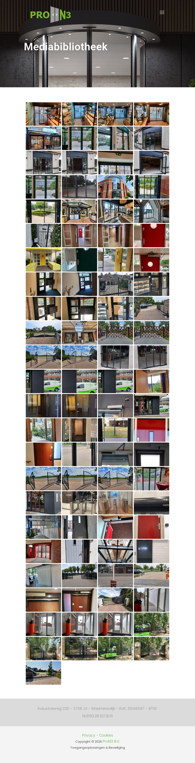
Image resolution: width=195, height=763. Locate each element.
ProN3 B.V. (111, 741)
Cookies (106, 735)
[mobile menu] (161, 12)
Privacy (88, 735)
